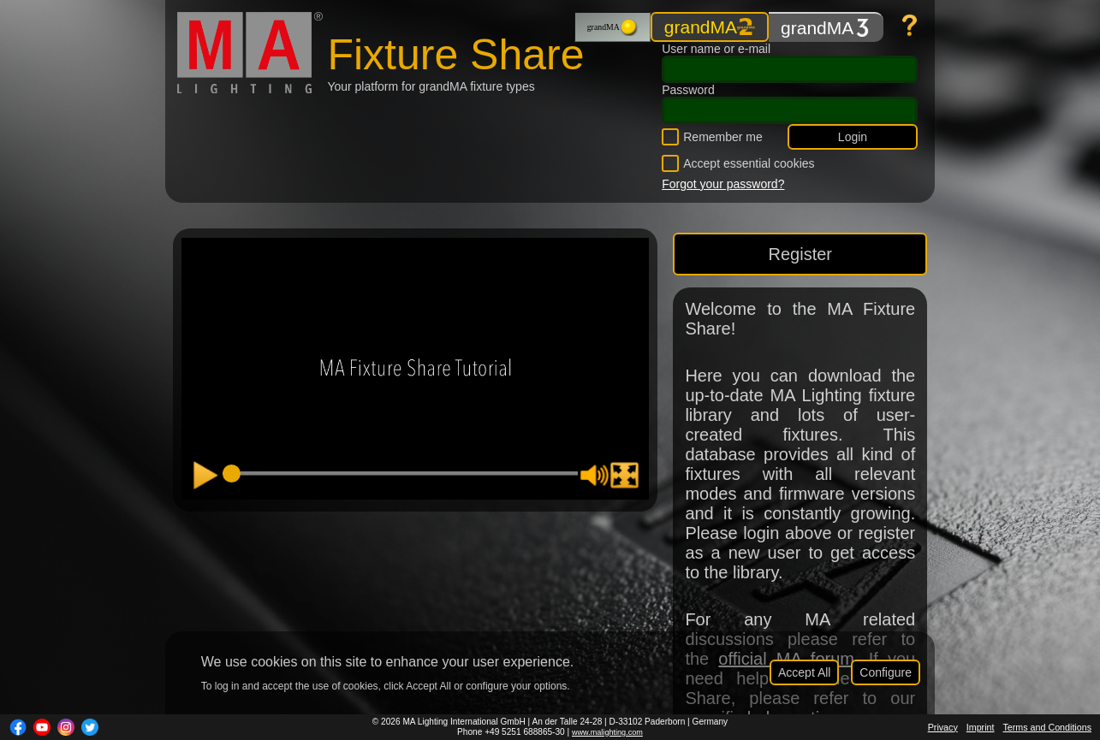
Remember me (723, 137)
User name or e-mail (716, 49)
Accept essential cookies (748, 163)
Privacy (943, 727)
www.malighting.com (607, 732)
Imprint (980, 727)
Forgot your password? (723, 184)
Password (688, 90)
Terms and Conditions (1046, 727)
